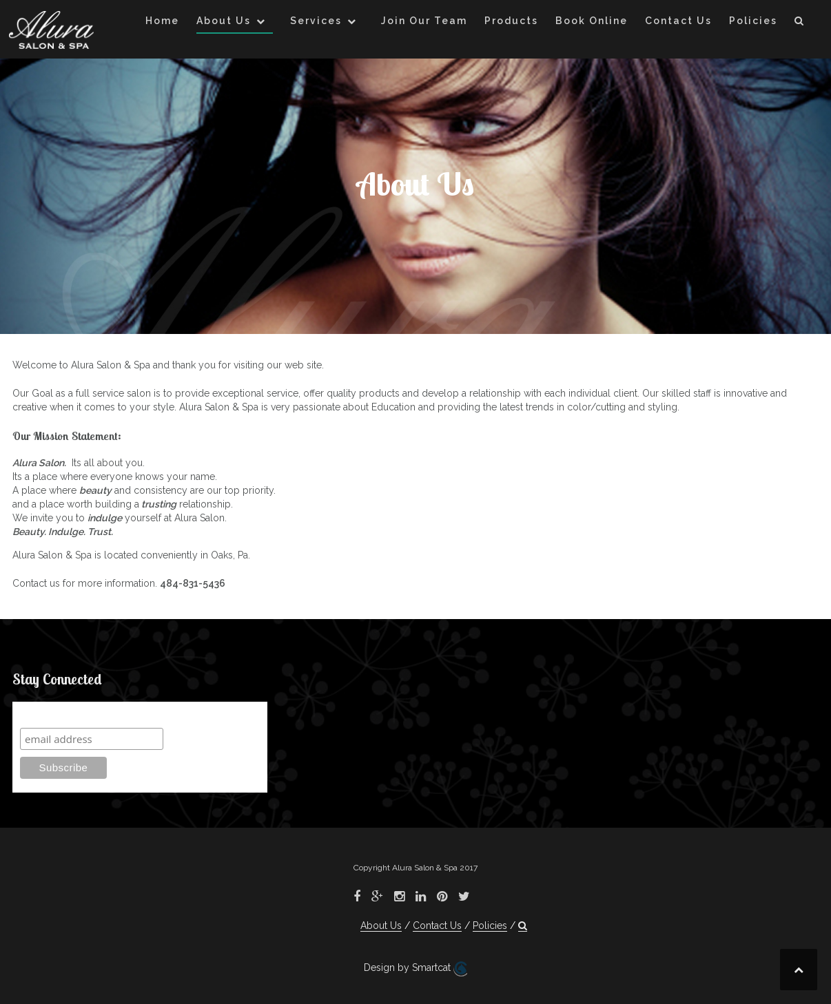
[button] (799, 23)
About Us (223, 20)
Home (162, 20)
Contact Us (678, 20)
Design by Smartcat (415, 968)
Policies (753, 20)
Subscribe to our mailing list (94, 714)
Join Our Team (424, 20)
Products (511, 20)
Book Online (591, 20)
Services (316, 20)
